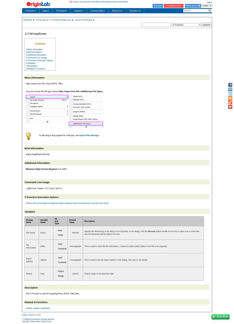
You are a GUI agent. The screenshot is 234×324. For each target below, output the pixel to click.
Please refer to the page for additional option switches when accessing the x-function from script (67, 203)
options (135, 260)
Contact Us (135, 10)
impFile (29, 308)
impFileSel (45, 308)
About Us (117, 10)
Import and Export (83, 20)
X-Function (41, 20)
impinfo (36, 308)
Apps (46, 10)
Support (79, 10)
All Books (27, 20)
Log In (209, 2)
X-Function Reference (60, 20)
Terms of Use (46, 321)
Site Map (25, 321)
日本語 (38, 315)
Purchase (61, 10)
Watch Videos (193, 6)
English (24, 315)
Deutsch (32, 315)
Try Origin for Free (173, 6)
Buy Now (158, 6)
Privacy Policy (35, 321)
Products (30, 10)
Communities (97, 10)
